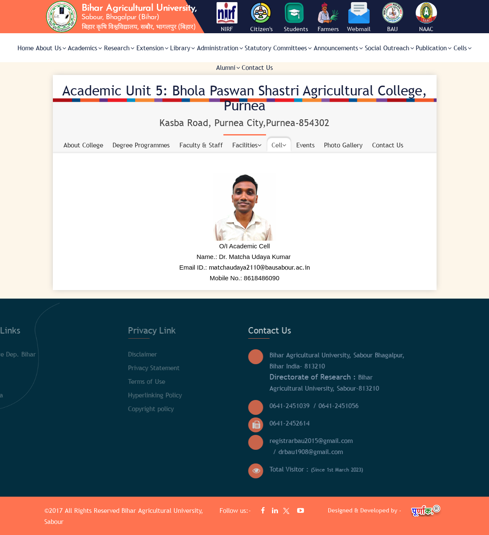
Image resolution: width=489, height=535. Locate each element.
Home (25, 47)
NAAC (426, 29)
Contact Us (257, 67)
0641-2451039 (199, 405)
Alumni (228, 67)
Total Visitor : (225, 469)
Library (182, 47)
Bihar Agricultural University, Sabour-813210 (233, 382)
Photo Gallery (343, 145)
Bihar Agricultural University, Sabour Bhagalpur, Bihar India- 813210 (246, 360)
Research (119, 47)
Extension (152, 47)
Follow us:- (236, 510)
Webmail (358, 29)
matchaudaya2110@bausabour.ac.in (259, 267)
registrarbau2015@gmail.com (220, 440)
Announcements (338, 47)
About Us (51, 47)
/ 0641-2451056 (245, 405)
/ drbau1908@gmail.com (217, 451)
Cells (463, 47)
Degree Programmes (141, 145)
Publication (433, 47)
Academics (85, 47)
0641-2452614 (199, 423)
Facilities (247, 145)
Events (305, 145)
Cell (279, 145)
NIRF (227, 29)
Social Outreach (389, 47)
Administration (220, 47)
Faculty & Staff (201, 145)
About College (83, 145)
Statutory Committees (278, 47)
